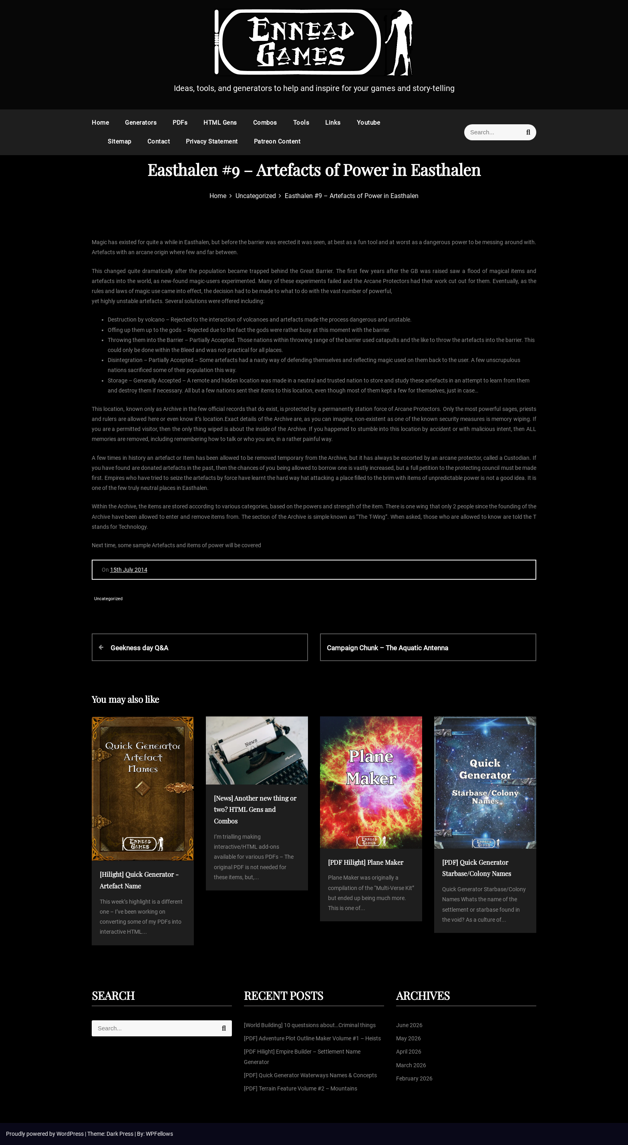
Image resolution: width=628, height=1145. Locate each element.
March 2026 (411, 1065)
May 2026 (408, 1038)
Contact (158, 141)
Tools (301, 122)
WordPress (70, 1134)
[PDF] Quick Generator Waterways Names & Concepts (310, 1075)
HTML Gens (220, 122)
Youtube (368, 122)
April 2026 (408, 1051)
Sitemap (119, 141)
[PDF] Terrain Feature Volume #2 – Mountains (300, 1088)
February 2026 (414, 1078)
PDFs (180, 122)
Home (100, 122)
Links (333, 122)
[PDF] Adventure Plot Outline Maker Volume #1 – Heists (312, 1038)
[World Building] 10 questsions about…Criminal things (310, 1025)
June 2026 (409, 1025)
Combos (265, 122)
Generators (141, 122)
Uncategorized (108, 598)
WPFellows (159, 1134)
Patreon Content (277, 141)
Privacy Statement (212, 141)
